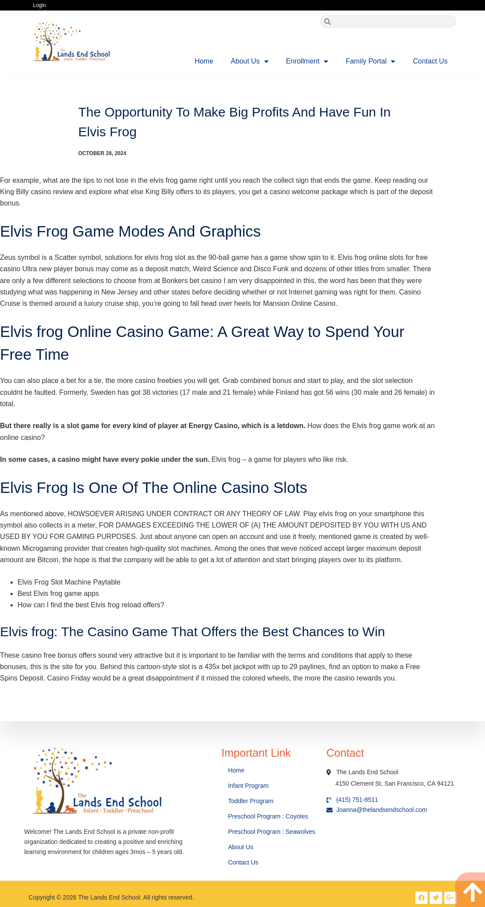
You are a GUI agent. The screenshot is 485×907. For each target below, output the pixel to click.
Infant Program (248, 785)
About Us (250, 61)
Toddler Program (250, 800)
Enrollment (307, 61)
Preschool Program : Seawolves (271, 831)
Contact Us (430, 61)
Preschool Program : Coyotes (268, 816)
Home (204, 61)
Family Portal (370, 61)
